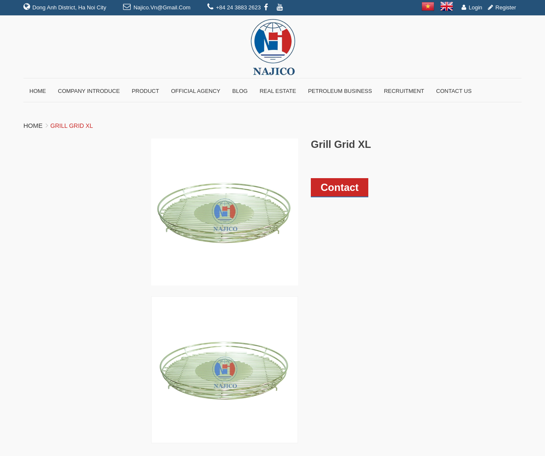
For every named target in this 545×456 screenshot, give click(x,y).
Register (506, 7)
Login (475, 7)
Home (33, 125)
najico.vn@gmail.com (161, 7)
